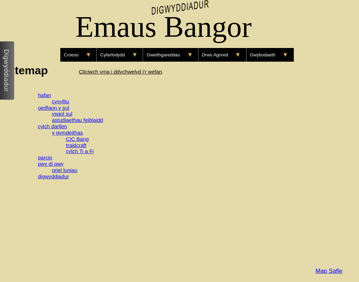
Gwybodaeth (263, 54)
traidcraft (76, 145)
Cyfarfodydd (112, 54)
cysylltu (60, 101)
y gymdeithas (67, 133)
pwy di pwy (50, 164)
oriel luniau (64, 170)
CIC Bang (77, 139)
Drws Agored (215, 54)
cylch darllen (52, 126)
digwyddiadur (53, 176)
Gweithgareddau (163, 54)
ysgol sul (62, 114)
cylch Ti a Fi (80, 151)
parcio (45, 157)
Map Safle (329, 271)
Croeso (71, 54)
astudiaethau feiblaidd (77, 120)
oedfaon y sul (53, 108)
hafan (44, 95)
